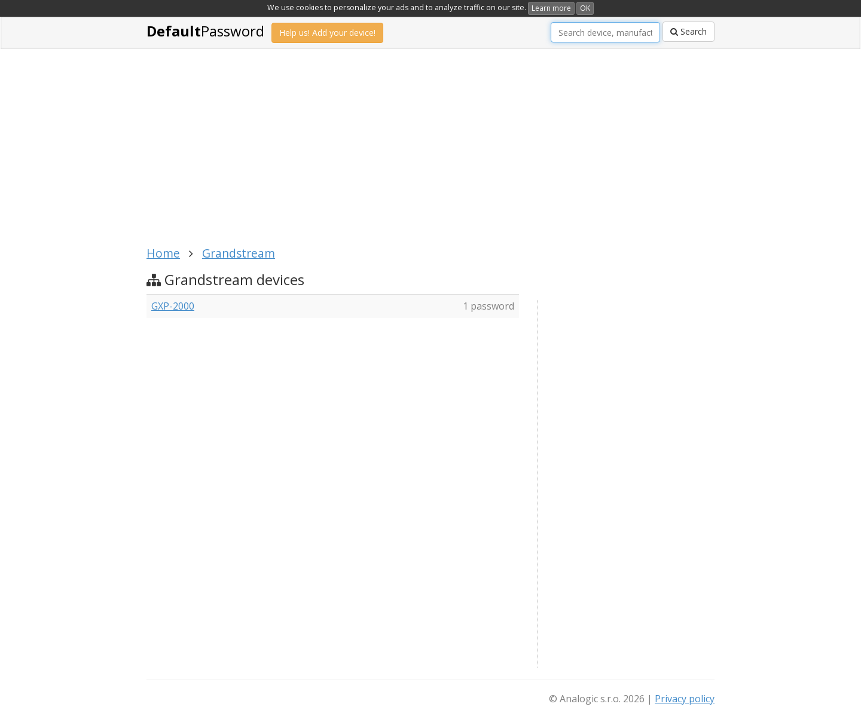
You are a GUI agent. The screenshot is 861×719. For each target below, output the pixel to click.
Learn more (551, 8)
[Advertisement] (430, 154)
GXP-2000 (172, 306)
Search (688, 31)
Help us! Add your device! (327, 32)
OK (585, 8)
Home (163, 253)
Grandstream (238, 253)
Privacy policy (685, 698)
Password (205, 31)
